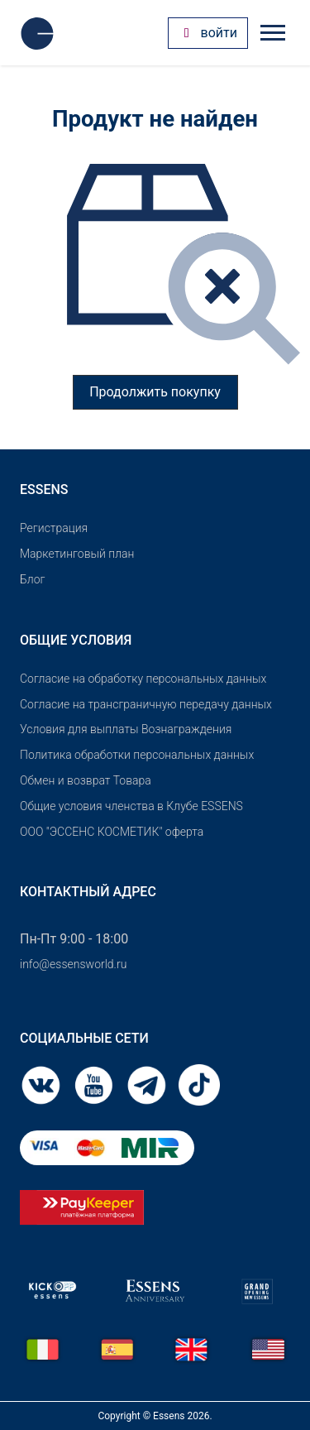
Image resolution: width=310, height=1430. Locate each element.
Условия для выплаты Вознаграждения (125, 729)
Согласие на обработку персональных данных (143, 678)
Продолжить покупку (155, 392)
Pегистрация (54, 528)
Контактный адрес (88, 892)
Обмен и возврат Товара (85, 780)
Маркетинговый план (77, 553)
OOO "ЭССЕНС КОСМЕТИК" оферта (111, 831)
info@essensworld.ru (73, 964)
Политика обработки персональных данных (137, 754)
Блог (32, 579)
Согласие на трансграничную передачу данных (146, 704)
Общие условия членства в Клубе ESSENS (131, 806)
